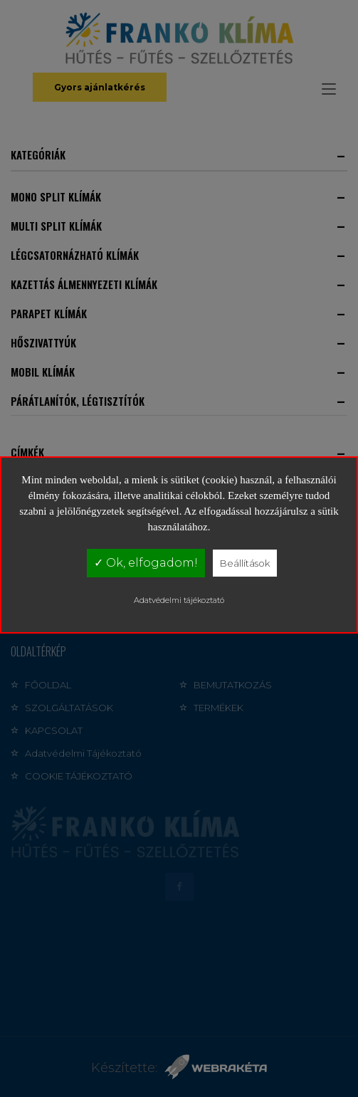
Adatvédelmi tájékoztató (179, 600)
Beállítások (245, 563)
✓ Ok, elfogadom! (146, 563)
